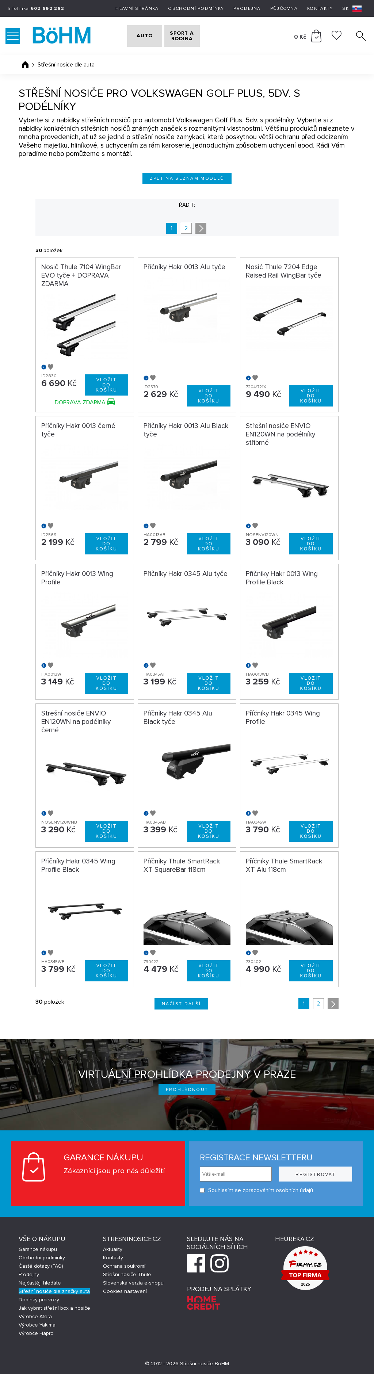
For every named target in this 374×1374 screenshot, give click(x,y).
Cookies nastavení (125, 1291)
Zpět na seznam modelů (187, 178)
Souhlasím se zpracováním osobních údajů (256, 1190)
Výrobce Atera (35, 1316)
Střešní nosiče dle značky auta (54, 1291)
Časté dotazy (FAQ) (41, 1266)
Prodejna (246, 8)
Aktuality (112, 1249)
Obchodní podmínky (196, 8)
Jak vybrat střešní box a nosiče (54, 1308)
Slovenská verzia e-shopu (133, 1283)
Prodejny (29, 1274)
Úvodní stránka (25, 64)
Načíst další (181, 1004)
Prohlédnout (187, 1089)
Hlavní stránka (137, 8)
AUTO (140, 36)
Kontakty (320, 8)
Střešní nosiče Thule (127, 1274)
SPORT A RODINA (197, 36)
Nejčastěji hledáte (40, 1283)
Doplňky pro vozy (39, 1300)
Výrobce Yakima (37, 1325)
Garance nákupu (38, 1249)
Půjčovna (284, 8)
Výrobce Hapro (36, 1333)
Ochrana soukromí (124, 1266)
